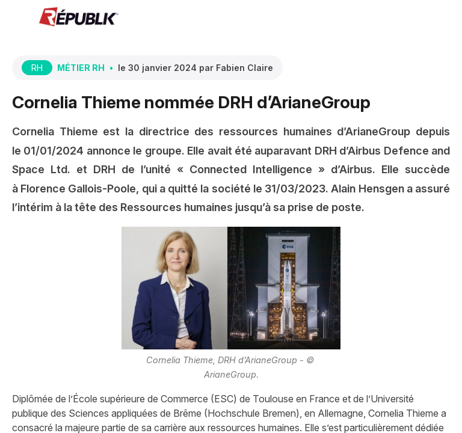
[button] (18, 18)
